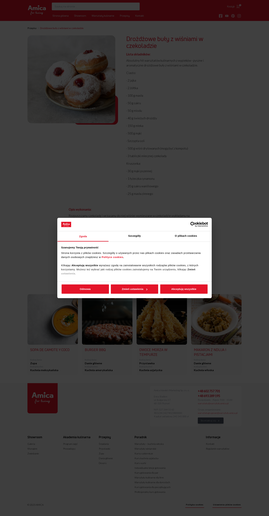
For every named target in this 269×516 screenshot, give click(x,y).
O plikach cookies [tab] (186, 235)
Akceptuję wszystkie (183, 289)
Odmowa (85, 289)
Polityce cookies (112, 257)
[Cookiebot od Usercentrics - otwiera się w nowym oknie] (193, 224)
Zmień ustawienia (134, 289)
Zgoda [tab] (83, 236)
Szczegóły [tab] (134, 235)
